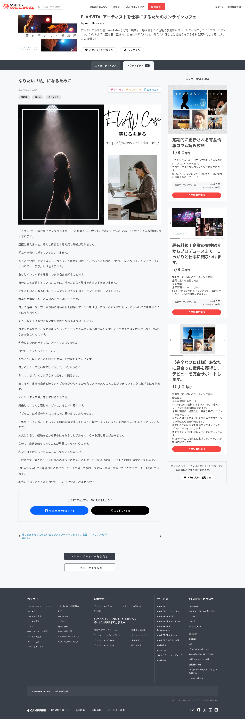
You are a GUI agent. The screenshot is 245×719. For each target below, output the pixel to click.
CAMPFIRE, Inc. (61, 710)
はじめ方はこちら (98, 6)
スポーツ (62, 621)
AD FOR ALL (162, 645)
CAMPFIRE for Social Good (169, 621)
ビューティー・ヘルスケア (70, 636)
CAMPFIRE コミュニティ (168, 611)
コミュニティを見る (90, 567)
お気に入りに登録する (99, 50)
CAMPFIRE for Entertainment (163, 628)
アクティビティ (138, 65)
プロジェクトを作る (103, 606)
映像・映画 (63, 626)
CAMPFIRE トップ (135, 6)
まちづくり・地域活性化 (69, 606)
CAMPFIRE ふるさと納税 (168, 640)
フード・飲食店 (34, 616)
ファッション (33, 626)
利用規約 (193, 639)
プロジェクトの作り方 (104, 640)
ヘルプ (192, 621)
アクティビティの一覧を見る (89, 556)
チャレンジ (63, 616)
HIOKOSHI (161, 650)
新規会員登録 (234, 6)
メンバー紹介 (100, 534)
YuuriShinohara (94, 23)
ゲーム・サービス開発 (37, 631)
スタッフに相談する (131, 606)
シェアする (133, 50)
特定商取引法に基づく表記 (201, 654)
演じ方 (38, 97)
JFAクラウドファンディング (170, 655)
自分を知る (53, 97)
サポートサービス (139, 635)
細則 (191, 644)
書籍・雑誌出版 (65, 631)
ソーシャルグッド (35, 646)
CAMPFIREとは (195, 606)
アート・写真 (33, 641)
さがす (116, 6)
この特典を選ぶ (196, 195)
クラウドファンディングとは (107, 635)
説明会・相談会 (138, 630)
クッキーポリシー (197, 678)
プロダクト (32, 611)
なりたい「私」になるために (44, 81)
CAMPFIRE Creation (166, 616)
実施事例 (135, 640)
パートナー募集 (116, 710)
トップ (105, 65)
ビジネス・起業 (34, 636)
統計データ (136, 645)
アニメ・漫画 (33, 621)
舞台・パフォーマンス (68, 641)
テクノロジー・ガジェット (39, 606)
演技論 (24, 97)
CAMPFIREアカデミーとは (105, 630)
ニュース (193, 616)
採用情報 (96, 710)
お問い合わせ (195, 626)
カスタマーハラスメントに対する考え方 (203, 671)
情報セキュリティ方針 (199, 659)
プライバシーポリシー (199, 649)
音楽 (60, 611)
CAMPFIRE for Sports (167, 635)
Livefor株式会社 (61, 691)
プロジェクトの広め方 (104, 645)
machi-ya (161, 660)
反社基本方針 (195, 664)
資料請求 (156, 6)
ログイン (219, 6)
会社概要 (80, 710)
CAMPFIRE (162, 606)
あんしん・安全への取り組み (202, 611)
